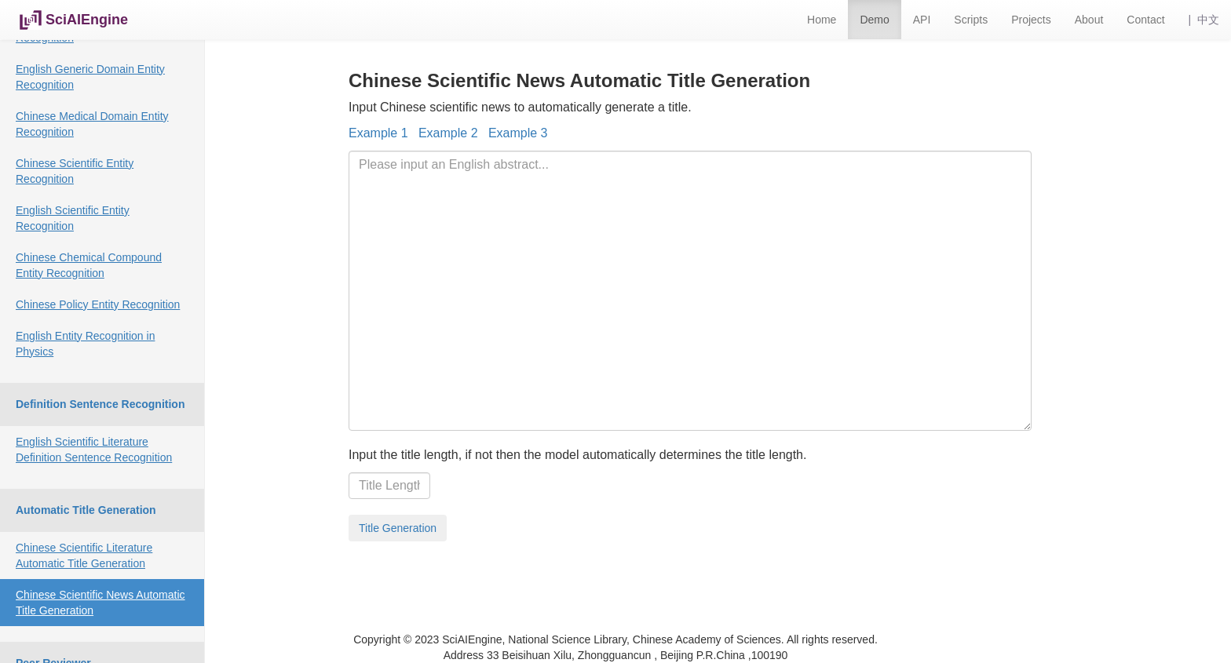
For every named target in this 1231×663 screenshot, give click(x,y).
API (922, 19)
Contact (1145, 19)
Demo (874, 19)
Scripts (971, 19)
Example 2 (448, 133)
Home (821, 19)
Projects (1031, 19)
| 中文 (1204, 19)
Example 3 (518, 133)
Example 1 (378, 133)
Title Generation (398, 528)
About (1089, 19)
